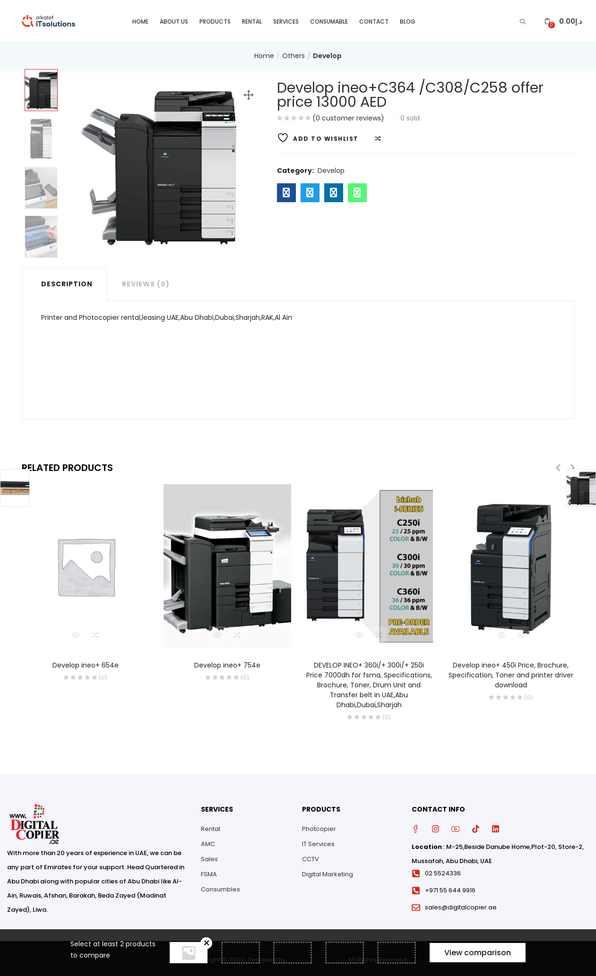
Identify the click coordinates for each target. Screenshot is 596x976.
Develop (327, 53)
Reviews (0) (146, 281)
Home (140, 19)
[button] (563, 19)
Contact (374, 19)
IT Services (318, 841)
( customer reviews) (348, 115)
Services (286, 19)
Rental (252, 19)
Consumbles (220, 886)
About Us (174, 19)
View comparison (477, 952)
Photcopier (319, 826)
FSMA (209, 871)
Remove (206, 943)
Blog (407, 19)
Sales (209, 856)
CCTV (310, 856)
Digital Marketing (327, 871)
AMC (208, 841)
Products (215, 19)
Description (67, 281)
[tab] (64, 281)
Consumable (329, 19)
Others (293, 53)
